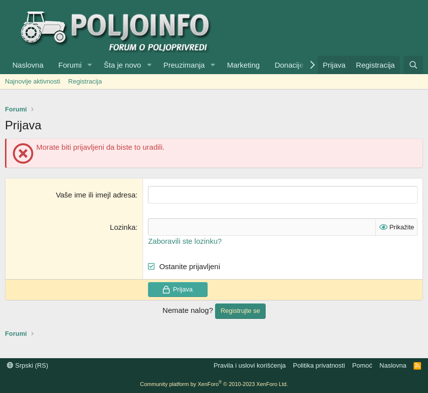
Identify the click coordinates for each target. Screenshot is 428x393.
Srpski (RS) (27, 365)
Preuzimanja (184, 65)
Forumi (70, 65)
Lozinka (123, 227)
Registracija (85, 81)
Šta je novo (122, 65)
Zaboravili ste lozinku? (184, 241)
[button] (89, 65)
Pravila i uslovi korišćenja (249, 365)
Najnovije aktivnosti (32, 81)
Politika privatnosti (319, 365)
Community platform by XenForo (214, 384)
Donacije (289, 65)
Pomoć (362, 365)
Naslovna (28, 65)
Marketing (243, 65)
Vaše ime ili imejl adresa (96, 195)
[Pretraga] (413, 65)
